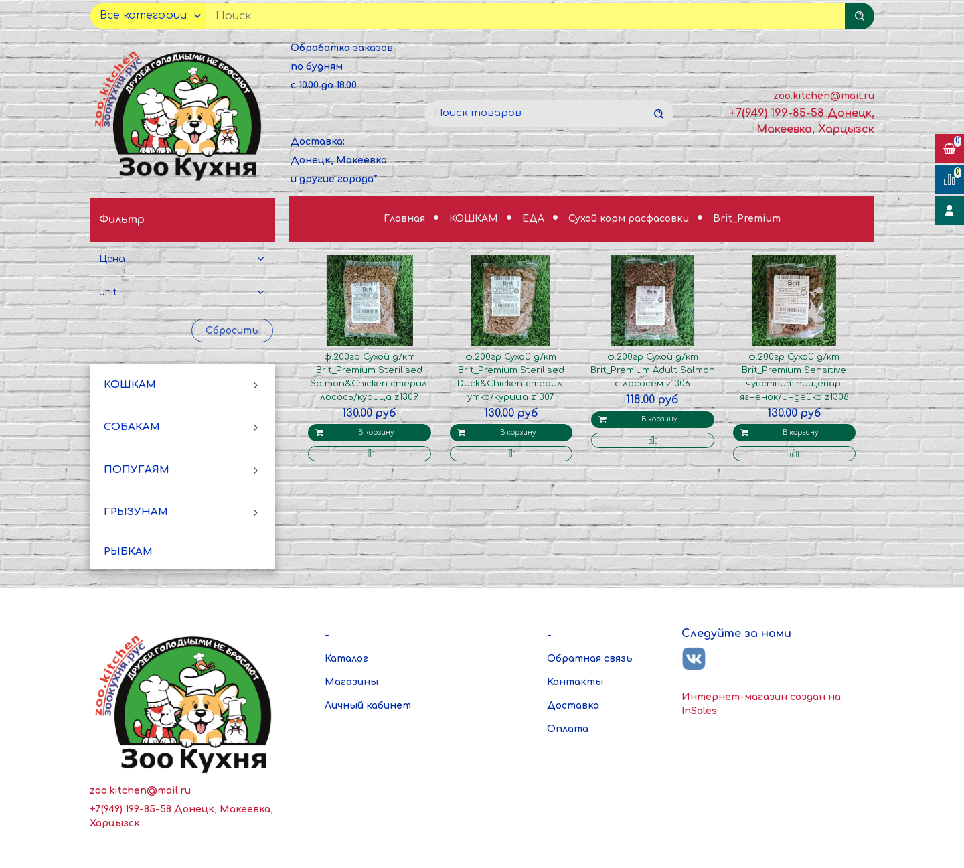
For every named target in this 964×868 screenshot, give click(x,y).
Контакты (575, 682)
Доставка (573, 706)
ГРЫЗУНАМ (136, 512)
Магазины (351, 682)
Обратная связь (590, 659)
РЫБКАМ (128, 551)
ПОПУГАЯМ (136, 470)
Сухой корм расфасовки (630, 219)
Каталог (346, 659)
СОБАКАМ (132, 427)
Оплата (567, 729)
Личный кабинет (368, 706)
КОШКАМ (130, 384)
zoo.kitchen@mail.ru (823, 96)
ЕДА (534, 219)
